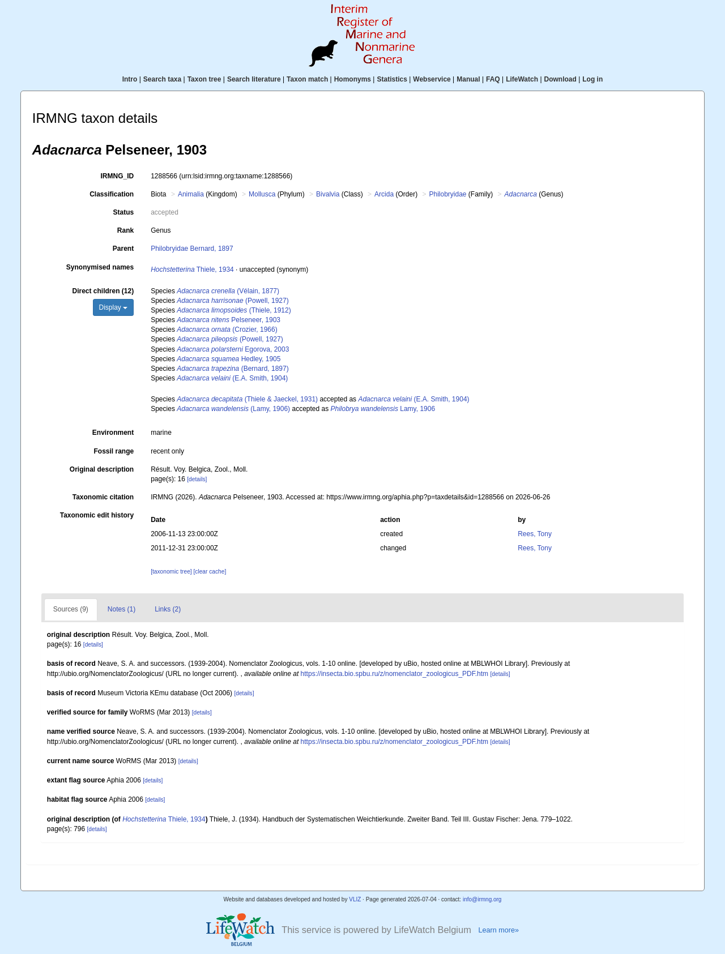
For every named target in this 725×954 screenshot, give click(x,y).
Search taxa (162, 79)
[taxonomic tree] (172, 571)
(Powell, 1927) (232, 301)
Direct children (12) (103, 291)
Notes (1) (121, 609)
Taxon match (307, 79)
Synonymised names (100, 267)
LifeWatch (522, 79)
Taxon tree (204, 79)
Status (123, 212)
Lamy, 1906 (383, 409)
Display (113, 307)
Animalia (191, 194)
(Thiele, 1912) (234, 310)
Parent (123, 249)
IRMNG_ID (117, 176)
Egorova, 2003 (233, 349)
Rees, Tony (535, 534)
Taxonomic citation (103, 497)
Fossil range (114, 451)
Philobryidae (447, 194)
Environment (113, 433)
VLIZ (355, 899)
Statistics (392, 79)
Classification (111, 194)
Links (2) (168, 609)
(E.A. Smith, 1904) (232, 378)
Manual (468, 79)
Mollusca (262, 194)
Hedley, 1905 (228, 359)
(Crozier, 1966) (227, 329)
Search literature (254, 79)
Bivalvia (327, 194)
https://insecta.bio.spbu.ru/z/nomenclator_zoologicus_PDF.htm (395, 674)
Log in (592, 79)
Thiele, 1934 (192, 269)
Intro (130, 79)
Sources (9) (70, 609)
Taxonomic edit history (97, 515)
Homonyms (352, 79)
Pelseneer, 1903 (228, 320)
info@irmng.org (482, 899)
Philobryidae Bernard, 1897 (192, 249)
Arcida (384, 194)
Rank (125, 230)
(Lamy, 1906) (233, 409)
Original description (102, 469)
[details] (197, 479)
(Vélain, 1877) (228, 291)
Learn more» (498, 930)
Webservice (432, 79)
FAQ (493, 79)
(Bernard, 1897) (232, 369)
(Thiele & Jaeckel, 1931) (247, 399)
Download (560, 79)
